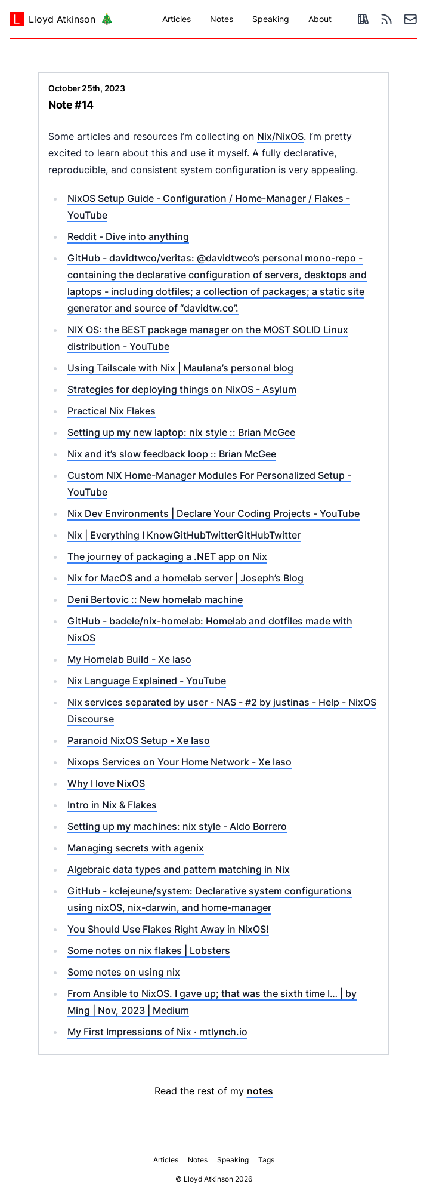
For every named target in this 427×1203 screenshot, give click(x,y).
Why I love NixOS (106, 783)
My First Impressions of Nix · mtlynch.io (157, 1032)
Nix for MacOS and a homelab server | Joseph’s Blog (185, 578)
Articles (176, 19)
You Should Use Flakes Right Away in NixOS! (168, 929)
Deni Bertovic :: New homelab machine (155, 599)
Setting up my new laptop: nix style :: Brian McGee (181, 432)
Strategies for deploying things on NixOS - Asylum (181, 389)
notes (260, 1091)
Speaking (270, 19)
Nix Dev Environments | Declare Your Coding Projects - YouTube (213, 513)
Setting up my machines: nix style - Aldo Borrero (177, 826)
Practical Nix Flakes (111, 411)
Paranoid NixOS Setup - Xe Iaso (138, 740)
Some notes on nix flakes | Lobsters (148, 950)
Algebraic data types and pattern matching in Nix (178, 869)
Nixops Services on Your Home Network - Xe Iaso (179, 762)
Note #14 (71, 105)
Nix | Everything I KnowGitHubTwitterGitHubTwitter (184, 535)
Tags (266, 1159)
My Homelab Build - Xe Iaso (129, 659)
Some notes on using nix (123, 972)
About (320, 19)
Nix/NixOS (280, 136)
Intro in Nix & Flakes (112, 805)
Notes (221, 19)
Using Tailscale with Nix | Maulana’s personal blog (180, 368)
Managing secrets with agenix (135, 848)
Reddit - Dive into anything (128, 236)
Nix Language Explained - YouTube (146, 681)
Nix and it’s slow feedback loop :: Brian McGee (171, 454)
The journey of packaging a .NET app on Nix (167, 556)
